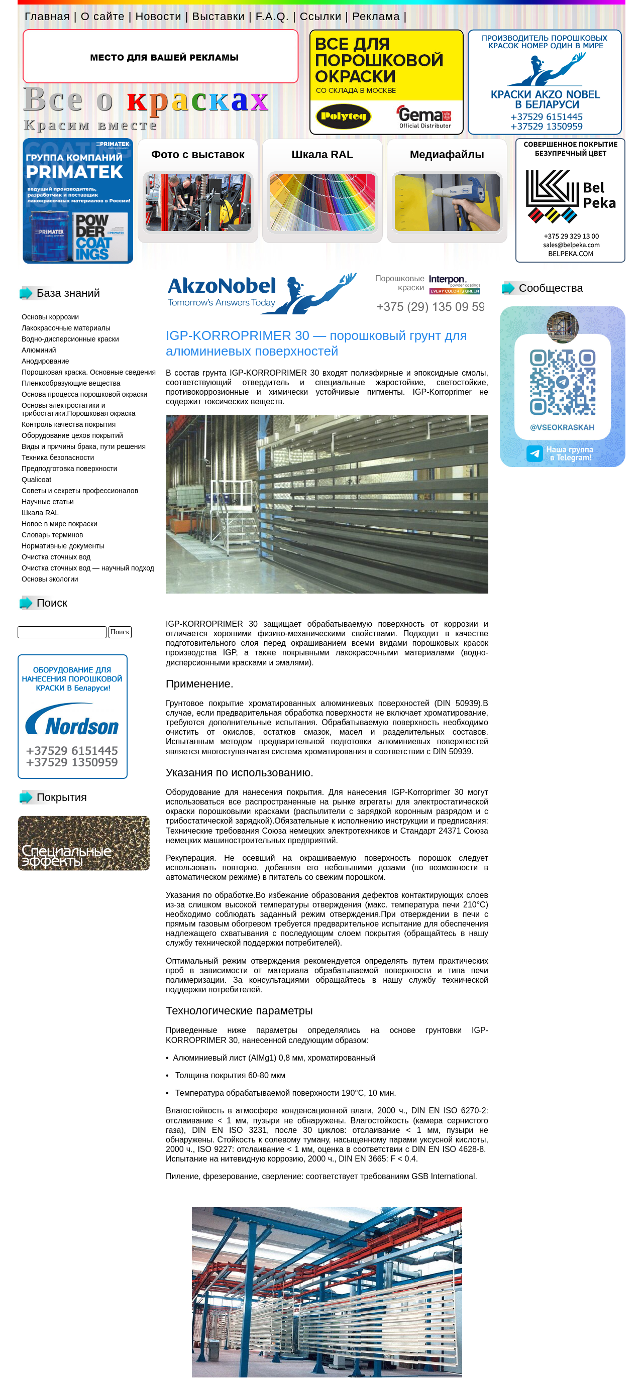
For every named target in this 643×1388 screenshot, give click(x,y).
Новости (158, 16)
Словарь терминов (52, 535)
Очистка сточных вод (56, 557)
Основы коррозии (50, 317)
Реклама (376, 16)
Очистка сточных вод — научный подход (88, 568)
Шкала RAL (323, 154)
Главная (47, 16)
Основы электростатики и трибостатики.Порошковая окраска (79, 409)
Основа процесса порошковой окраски (84, 394)
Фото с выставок (197, 154)
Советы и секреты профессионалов (80, 491)
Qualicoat (36, 480)
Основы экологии (50, 579)
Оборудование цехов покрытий (72, 435)
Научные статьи (48, 502)
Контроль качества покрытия (69, 424)
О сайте (103, 16)
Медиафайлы (447, 154)
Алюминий (39, 350)
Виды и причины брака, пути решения (84, 446)
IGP (229, 652)
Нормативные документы (63, 546)
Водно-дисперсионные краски (70, 339)
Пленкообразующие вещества (71, 383)
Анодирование (45, 361)
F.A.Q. (272, 16)
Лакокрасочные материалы (66, 328)
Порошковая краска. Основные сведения (89, 372)
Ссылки (321, 16)
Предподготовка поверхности (69, 469)
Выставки (218, 16)
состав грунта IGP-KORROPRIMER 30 (246, 373)
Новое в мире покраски (59, 524)
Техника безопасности (58, 457)
